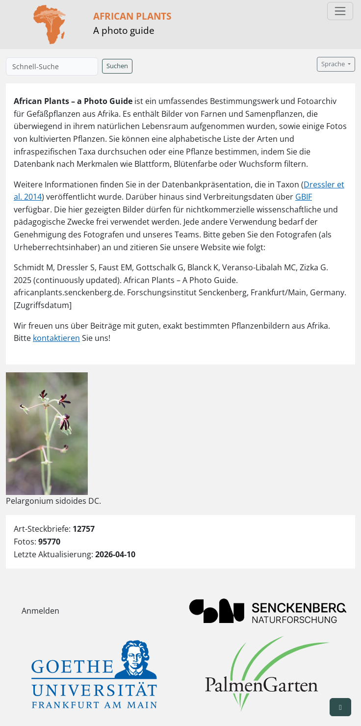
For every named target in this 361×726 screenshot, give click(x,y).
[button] (340, 707)
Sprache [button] (333, 64)
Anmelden (40, 610)
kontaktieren (56, 338)
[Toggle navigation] (340, 11)
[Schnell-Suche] (52, 66)
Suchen (117, 66)
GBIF (303, 196)
